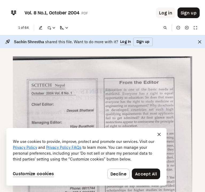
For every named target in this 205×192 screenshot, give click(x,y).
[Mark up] (51, 27)
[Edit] (40, 27)
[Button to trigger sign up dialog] (189, 12)
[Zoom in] (187, 27)
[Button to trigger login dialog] (165, 12)
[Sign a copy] (64, 27)
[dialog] (86, 157)
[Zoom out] (178, 27)
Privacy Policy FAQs (63, 147)
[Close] (199, 42)
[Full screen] (195, 27)
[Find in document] (165, 27)
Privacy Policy (25, 147)
